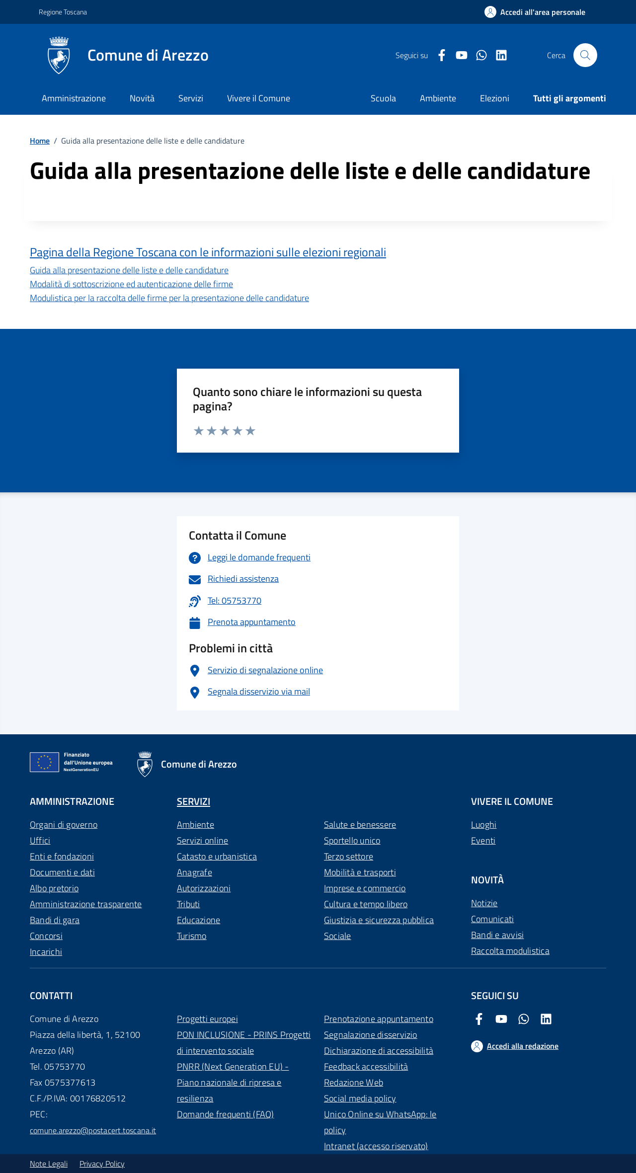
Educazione (198, 920)
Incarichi (46, 951)
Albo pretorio (54, 888)
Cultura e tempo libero (365, 904)
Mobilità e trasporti (360, 872)
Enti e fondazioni (62, 856)
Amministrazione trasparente (86, 904)
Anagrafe (194, 872)
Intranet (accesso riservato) (376, 1146)
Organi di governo (63, 824)
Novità (142, 98)
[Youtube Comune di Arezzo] (458, 55)
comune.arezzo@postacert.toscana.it (93, 1130)
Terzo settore (348, 856)
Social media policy (360, 1098)
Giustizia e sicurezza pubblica (379, 920)
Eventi (483, 840)
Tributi (188, 904)
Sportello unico (352, 840)
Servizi (190, 98)
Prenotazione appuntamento (378, 1018)
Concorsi (46, 935)
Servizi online (202, 840)
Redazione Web (353, 1082)
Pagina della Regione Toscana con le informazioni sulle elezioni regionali (208, 252)
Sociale (337, 935)
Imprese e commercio (365, 888)
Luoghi (483, 824)
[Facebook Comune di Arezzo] (438, 55)
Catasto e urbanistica (217, 856)
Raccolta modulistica (510, 950)
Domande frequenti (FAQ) (225, 1114)
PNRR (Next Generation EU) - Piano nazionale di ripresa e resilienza (233, 1082)
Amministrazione (74, 98)
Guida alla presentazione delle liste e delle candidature (129, 270)
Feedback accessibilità (366, 1066)
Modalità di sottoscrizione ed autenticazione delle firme (131, 284)
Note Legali (49, 1164)
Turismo (192, 935)
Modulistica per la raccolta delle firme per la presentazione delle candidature (169, 298)
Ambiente (195, 824)
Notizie (484, 903)
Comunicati (492, 919)
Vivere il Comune (258, 98)
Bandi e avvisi (497, 934)
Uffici (40, 840)
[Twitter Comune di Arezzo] (477, 55)
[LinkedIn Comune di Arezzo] (497, 55)
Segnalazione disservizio (370, 1034)
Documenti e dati (62, 872)
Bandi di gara (55, 920)
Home (40, 141)
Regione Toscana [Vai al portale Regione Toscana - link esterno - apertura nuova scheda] (63, 11)
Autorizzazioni (204, 888)
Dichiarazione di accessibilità (378, 1050)
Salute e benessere (360, 824)
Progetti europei (207, 1018)
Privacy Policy (102, 1164)
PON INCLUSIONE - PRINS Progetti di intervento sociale (244, 1042)
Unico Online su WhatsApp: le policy (380, 1122)
